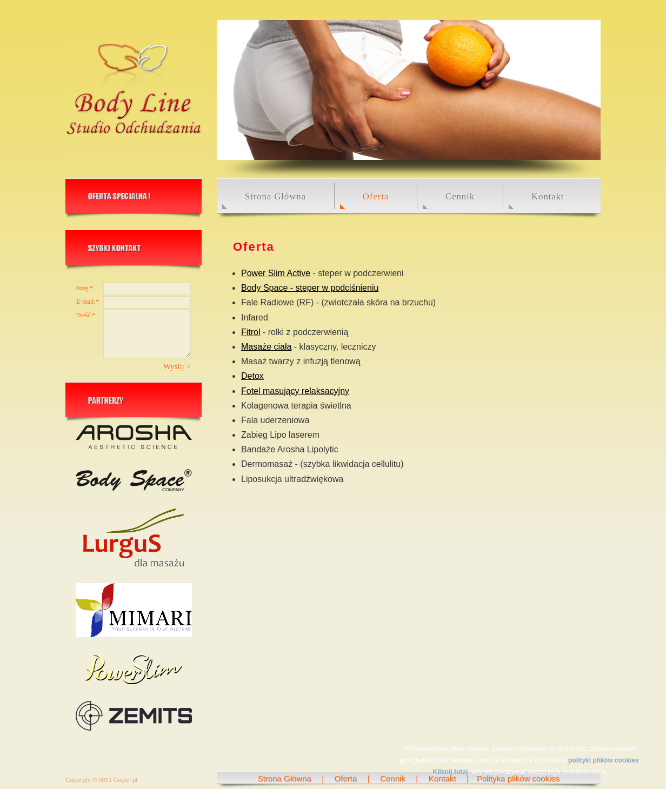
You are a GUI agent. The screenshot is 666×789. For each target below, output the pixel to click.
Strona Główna (275, 196)
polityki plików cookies (603, 760)
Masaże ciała (266, 346)
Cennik (460, 196)
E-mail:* (87, 301)
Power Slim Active (275, 273)
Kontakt (547, 196)
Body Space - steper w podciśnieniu (309, 287)
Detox (252, 375)
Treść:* (86, 315)
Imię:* (84, 288)
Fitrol (251, 332)
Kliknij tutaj (450, 771)
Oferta (346, 778)
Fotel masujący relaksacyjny (295, 391)
